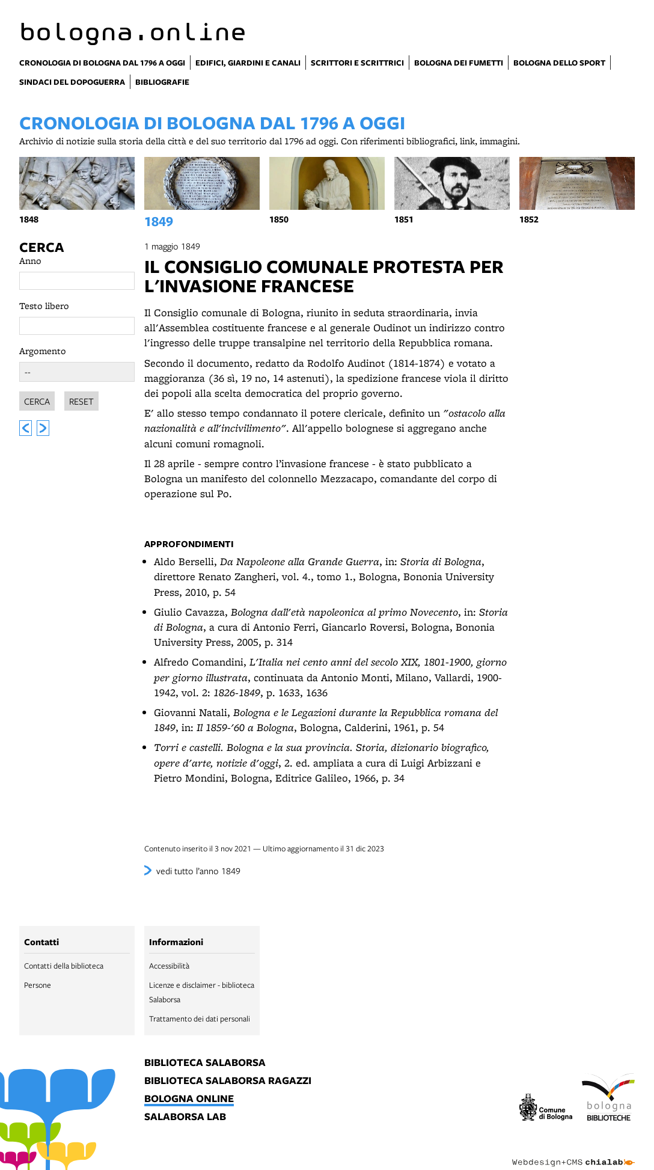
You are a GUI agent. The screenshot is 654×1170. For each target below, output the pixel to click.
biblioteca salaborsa (205, 1063)
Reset (81, 399)
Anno (30, 260)
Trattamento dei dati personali (199, 1018)
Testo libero (44, 305)
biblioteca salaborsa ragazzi (227, 1081)
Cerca (41, 247)
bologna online (189, 1099)
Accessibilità (169, 965)
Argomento (42, 351)
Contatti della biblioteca (63, 965)
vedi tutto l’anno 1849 (198, 871)
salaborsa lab (185, 1117)
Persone (37, 984)
